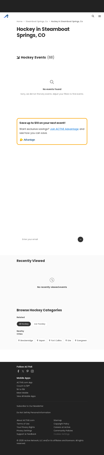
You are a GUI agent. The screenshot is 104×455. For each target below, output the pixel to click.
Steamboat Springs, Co (37, 21)
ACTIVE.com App (24, 382)
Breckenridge (25, 340)
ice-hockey (39, 324)
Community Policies (63, 430)
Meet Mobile (22, 392)
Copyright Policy (61, 423)
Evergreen (81, 340)
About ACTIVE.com (25, 420)
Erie (68, 340)
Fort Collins (55, 340)
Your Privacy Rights (26, 427)
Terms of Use (23, 423)
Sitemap (58, 420)
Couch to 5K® (23, 386)
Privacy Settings (24, 430)
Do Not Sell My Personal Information (34, 412)
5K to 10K (21, 389)
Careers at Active (62, 427)
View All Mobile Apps (26, 396)
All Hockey (24, 324)
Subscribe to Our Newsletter (30, 406)
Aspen (41, 340)
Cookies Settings (62, 434)
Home (19, 21)
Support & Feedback (26, 434)
